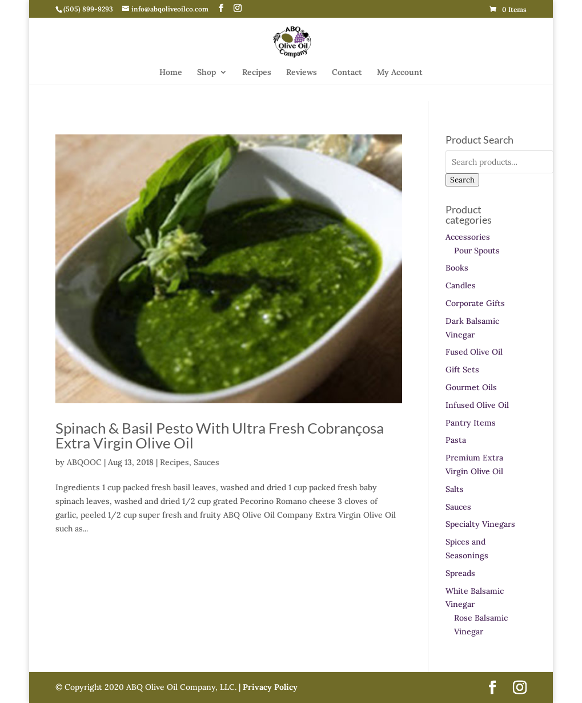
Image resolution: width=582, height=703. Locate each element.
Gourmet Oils (471, 387)
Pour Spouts (477, 250)
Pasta (455, 440)
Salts (454, 489)
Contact (347, 72)
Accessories (467, 237)
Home (170, 72)
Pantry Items (470, 423)
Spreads (460, 573)
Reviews (301, 72)
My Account (400, 72)
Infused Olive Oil (477, 405)
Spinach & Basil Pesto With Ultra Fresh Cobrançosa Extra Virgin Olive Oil (219, 435)
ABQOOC (84, 462)
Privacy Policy (269, 687)
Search (462, 180)
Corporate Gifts (475, 303)
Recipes (256, 72)
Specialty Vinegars (480, 524)
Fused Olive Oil (474, 352)
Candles (460, 285)
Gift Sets (462, 369)
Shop (206, 72)
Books (456, 268)
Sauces (206, 462)
